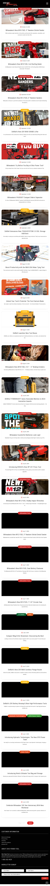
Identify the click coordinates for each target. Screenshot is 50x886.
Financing (4, 840)
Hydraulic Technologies (17, 716)
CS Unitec (21, 614)
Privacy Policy (4, 838)
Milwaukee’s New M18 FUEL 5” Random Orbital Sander (25, 30)
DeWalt (24, 110)
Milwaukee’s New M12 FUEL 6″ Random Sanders (25, 98)
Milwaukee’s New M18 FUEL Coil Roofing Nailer (25, 64)
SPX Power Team (34, 716)
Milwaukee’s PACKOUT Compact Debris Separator (24, 197)
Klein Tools (24, 752)
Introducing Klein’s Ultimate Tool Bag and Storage (24, 773)
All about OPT (4, 844)
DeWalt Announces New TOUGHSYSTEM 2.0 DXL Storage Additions (25, 232)
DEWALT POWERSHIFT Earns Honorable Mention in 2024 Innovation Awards (25, 400)
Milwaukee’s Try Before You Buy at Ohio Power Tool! (25, 165)
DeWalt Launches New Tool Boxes (25, 333)
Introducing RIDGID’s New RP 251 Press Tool (25, 467)
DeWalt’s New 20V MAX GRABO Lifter (25, 132)
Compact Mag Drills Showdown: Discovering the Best (25, 636)
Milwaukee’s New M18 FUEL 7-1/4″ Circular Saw (25, 602)
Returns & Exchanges (6, 837)
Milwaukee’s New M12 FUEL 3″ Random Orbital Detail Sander (25, 535)
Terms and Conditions (6, 842)
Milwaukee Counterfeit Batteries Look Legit (25, 435)
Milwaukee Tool (25, 9)
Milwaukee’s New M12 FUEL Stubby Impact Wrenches (25, 501)
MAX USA (25, 246)
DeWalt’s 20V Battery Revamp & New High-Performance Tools (25, 703)
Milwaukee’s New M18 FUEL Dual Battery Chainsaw (25, 568)
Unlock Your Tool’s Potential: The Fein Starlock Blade (25, 301)
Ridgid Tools (25, 445)
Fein (24, 279)
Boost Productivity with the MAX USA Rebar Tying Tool (25, 267)
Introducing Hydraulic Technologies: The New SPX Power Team (25, 738)
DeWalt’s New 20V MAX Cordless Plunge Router (25, 670)
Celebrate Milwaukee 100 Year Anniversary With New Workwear (25, 806)
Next (30, 823)
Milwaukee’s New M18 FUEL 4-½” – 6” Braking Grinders (25, 367)
